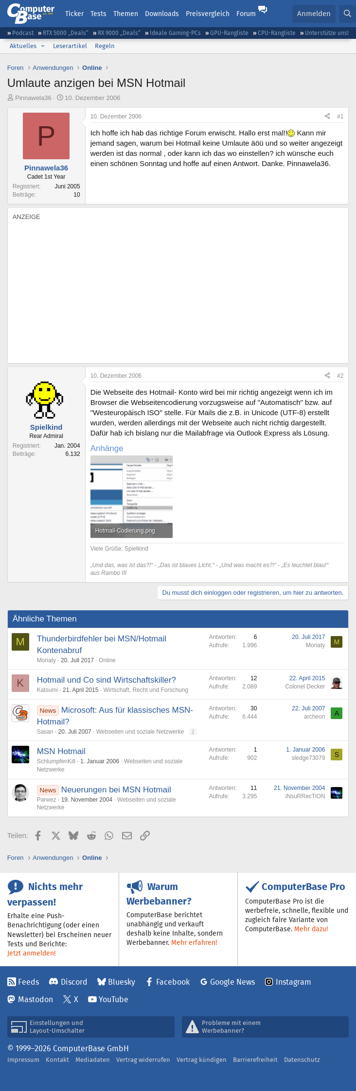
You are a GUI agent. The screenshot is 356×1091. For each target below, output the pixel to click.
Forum (246, 13)
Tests (98, 13)
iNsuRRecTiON (305, 796)
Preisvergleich (208, 13)
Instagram (293, 982)
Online (107, 660)
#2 (340, 375)
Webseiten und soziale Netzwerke (140, 731)
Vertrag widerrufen (143, 1059)
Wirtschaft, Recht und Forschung (145, 690)
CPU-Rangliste (277, 33)
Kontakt (57, 1059)
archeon (314, 716)
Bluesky (121, 982)
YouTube (113, 999)
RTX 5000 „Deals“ (66, 33)
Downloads (162, 13)
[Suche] (347, 14)
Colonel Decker (305, 686)
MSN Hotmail (61, 751)
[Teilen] (327, 116)
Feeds (28, 982)
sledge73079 (308, 758)
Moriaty (46, 660)
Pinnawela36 (33, 97)
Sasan (45, 731)
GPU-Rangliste (229, 33)
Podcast (23, 33)
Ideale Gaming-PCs (175, 33)
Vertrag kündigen (202, 1059)
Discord (74, 982)
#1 (340, 116)
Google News (232, 982)
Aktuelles (23, 45)
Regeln (105, 45)
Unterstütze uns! (327, 33)
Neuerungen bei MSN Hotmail (116, 789)
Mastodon (35, 999)
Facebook (173, 982)
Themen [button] (125, 13)
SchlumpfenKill (56, 761)
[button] (42, 46)
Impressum (23, 1059)
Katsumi (47, 690)
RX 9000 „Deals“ (119, 33)
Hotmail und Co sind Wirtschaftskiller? (106, 680)
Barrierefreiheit (255, 1059)
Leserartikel (70, 45)
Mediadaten (92, 1059)
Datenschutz (302, 1059)
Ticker (74, 13)
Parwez (46, 799)
